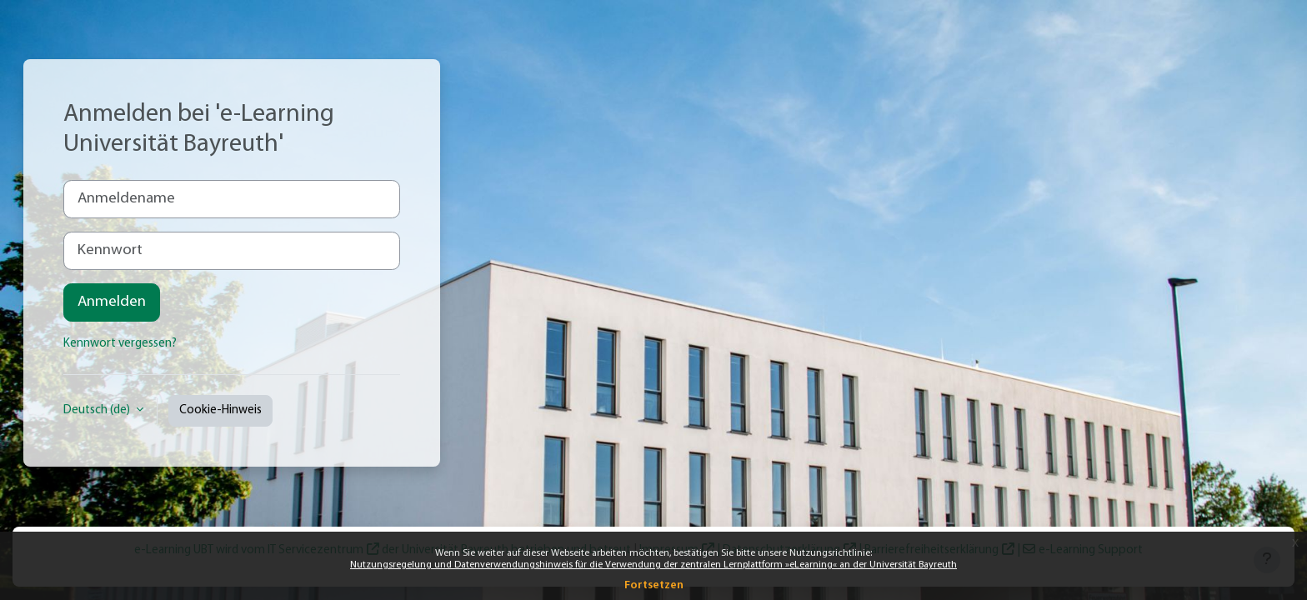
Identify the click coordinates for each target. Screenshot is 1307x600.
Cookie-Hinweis (220, 410)
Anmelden (112, 302)
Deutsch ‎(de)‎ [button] (98, 410)
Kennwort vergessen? (120, 344)
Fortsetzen (654, 585)
